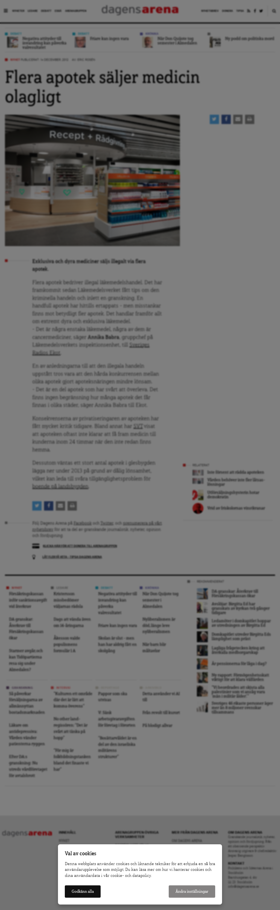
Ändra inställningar (192, 891)
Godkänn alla (83, 891)
